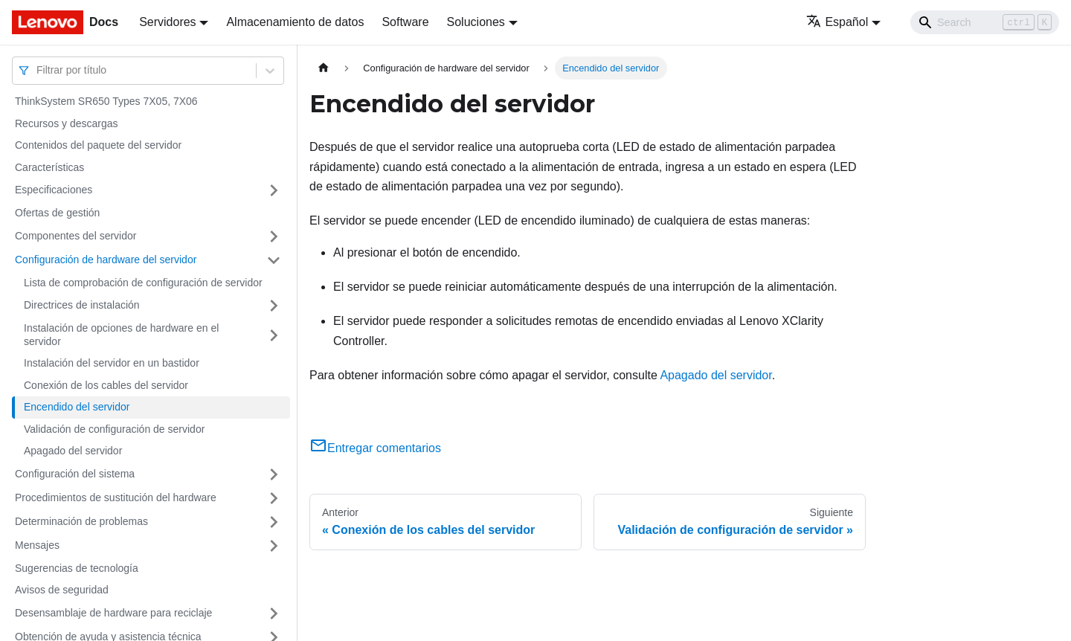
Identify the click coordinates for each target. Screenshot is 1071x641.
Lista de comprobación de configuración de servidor (143, 283)
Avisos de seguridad (62, 590)
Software (405, 22)
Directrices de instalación (82, 305)
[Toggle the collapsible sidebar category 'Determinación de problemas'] (273, 522)
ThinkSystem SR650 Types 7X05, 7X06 (106, 101)
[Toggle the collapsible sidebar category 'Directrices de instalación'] (273, 306)
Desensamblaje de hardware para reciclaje (113, 613)
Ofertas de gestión (57, 213)
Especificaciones (53, 190)
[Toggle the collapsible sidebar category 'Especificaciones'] (273, 190)
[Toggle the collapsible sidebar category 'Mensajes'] (273, 546)
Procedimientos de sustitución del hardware (115, 497)
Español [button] (837, 22)
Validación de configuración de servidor (114, 429)
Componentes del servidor (75, 236)
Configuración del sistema (75, 474)
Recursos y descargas (66, 123)
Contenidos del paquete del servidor (98, 145)
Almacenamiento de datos (295, 22)
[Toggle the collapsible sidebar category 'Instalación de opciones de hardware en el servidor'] (273, 335)
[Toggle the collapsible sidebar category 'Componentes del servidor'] (273, 236)
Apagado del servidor (73, 451)
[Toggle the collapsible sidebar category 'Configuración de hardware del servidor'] (273, 260)
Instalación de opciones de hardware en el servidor (121, 334)
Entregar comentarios (375, 448)
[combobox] (37, 70)
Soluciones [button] (476, 22)
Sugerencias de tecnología (76, 568)
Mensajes (37, 545)
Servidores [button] (167, 22)
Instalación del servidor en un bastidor (111, 363)
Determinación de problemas (81, 521)
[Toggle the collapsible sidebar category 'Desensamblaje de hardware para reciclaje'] (273, 613)
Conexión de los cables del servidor (106, 385)
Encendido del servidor (76, 407)
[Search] (984, 22)
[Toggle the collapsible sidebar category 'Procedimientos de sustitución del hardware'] (273, 498)
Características (49, 167)
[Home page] (323, 68)
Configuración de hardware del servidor (105, 259)
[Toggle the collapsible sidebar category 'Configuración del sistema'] (273, 474)
